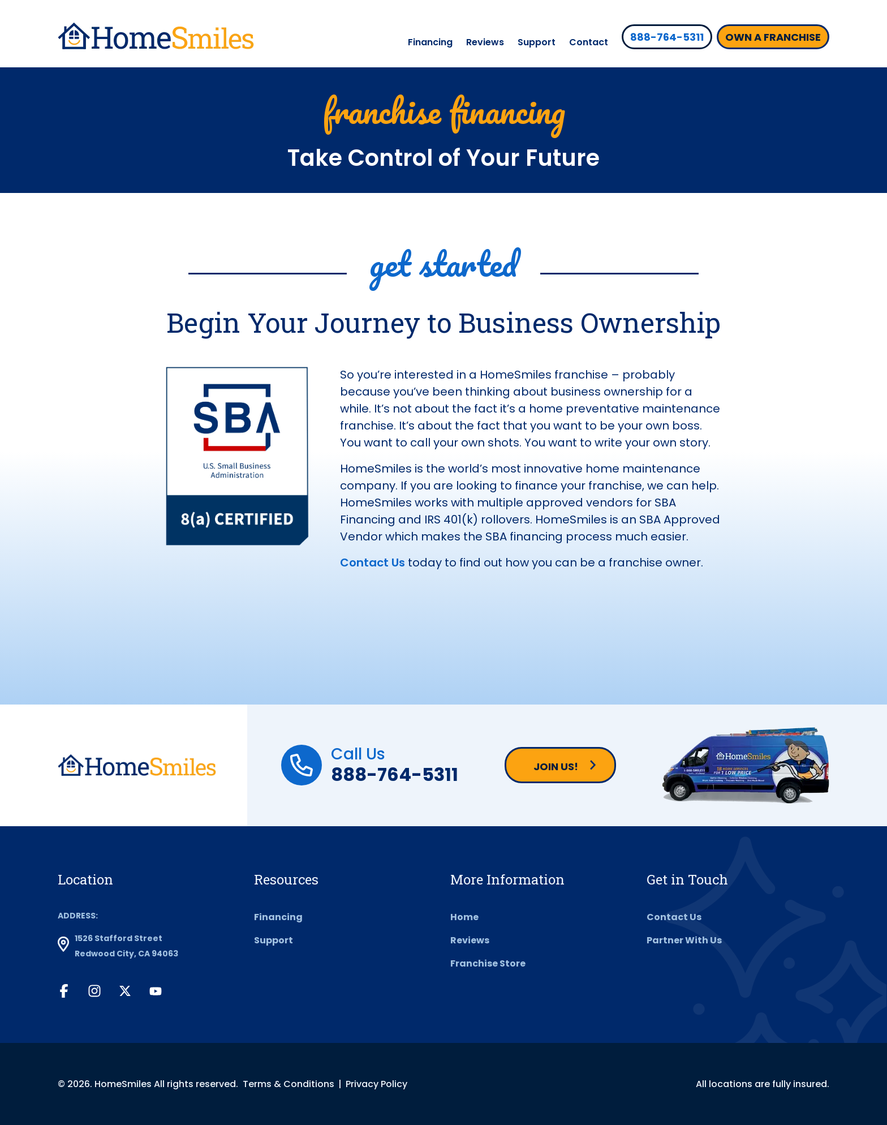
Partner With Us (684, 940)
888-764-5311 (394, 774)
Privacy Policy (376, 1083)
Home (464, 917)
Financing (430, 42)
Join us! (555, 766)
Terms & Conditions (288, 1083)
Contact (588, 42)
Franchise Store (488, 963)
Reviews (485, 42)
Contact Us (372, 562)
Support (537, 42)
